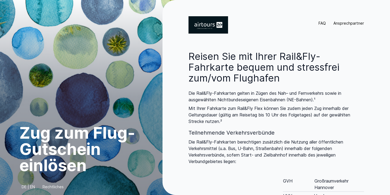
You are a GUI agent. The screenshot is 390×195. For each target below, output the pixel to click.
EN (32, 186)
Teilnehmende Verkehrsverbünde (231, 132)
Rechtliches (53, 186)
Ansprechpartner (348, 23)
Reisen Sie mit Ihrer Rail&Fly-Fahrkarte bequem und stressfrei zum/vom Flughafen (263, 67)
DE (24, 186)
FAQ (322, 23)
